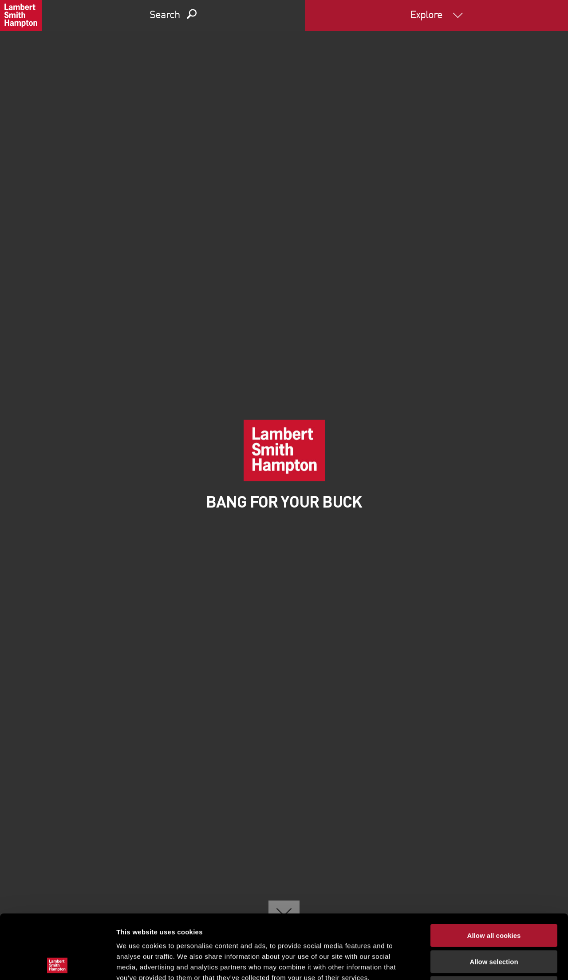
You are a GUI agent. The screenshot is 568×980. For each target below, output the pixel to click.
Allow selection (493, 897)
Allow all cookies (494, 871)
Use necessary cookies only (494, 923)
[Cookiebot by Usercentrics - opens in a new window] (57, 962)
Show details (465, 962)
